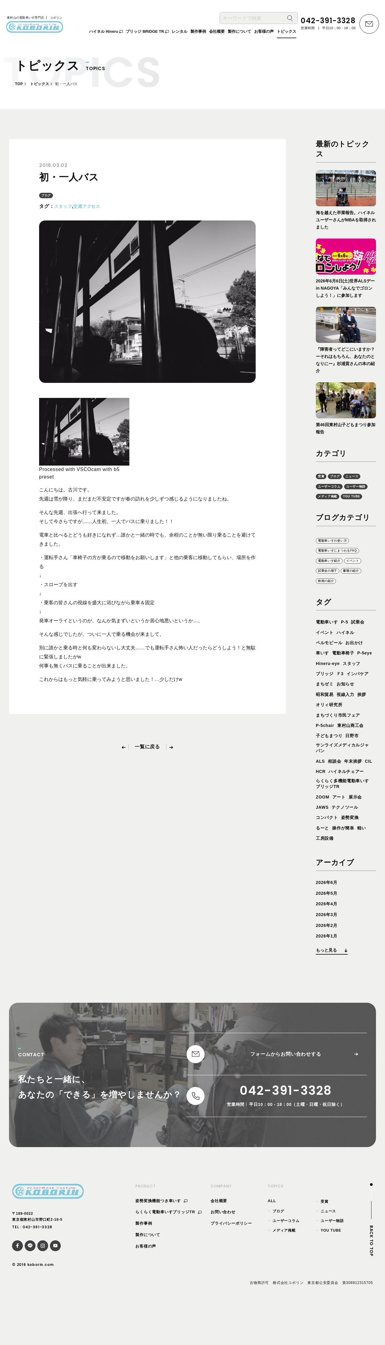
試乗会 (362, 633)
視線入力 (326, 716)
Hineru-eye (349, 674)
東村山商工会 (355, 746)
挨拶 (344, 716)
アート (341, 831)
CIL (320, 794)
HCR (332, 794)
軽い (367, 862)
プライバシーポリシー (231, 1262)
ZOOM (323, 831)
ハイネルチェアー (336, 804)
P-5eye (324, 674)
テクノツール (349, 842)
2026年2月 (328, 959)
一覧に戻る (147, 747)
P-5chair (326, 746)
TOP (19, 84)
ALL (272, 1239)
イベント (360, 571)
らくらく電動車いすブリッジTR (168, 1250)
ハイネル (349, 643)
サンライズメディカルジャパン (343, 770)
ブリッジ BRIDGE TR (147, 33)
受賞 (322, 476)
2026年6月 (328, 917)
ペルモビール (331, 653)
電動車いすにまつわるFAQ (343, 561)
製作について (147, 1273)
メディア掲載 (360, 496)
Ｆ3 (366, 684)
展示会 (360, 831)
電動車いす (328, 633)
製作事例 (143, 1262)
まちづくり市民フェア (341, 736)
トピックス (39, 84)
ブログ (47, 195)
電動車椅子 (346, 664)
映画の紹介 (328, 591)
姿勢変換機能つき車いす (161, 1239)
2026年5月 (328, 927)
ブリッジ (349, 684)
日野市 (356, 757)
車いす (323, 664)
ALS (321, 783)
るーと (323, 862)
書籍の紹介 (358, 581)
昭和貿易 (349, 705)
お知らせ (326, 705)
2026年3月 (328, 949)
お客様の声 (145, 1284)
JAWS (323, 842)
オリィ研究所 (331, 726)
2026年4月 (328, 938)
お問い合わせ (223, 1250)
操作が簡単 (346, 862)
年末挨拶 (357, 783)
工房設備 (326, 873)
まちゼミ (354, 695)
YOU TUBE (329, 506)
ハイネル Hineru (106, 33)
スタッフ (64, 206)
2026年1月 (328, 970)
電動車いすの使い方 (336, 551)
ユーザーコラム (332, 486)
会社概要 (219, 1239)
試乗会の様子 (330, 581)
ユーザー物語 (330, 496)
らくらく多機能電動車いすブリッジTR (343, 817)
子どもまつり (331, 757)
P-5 (348, 633)
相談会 (336, 783)
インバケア (328, 695)
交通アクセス (91, 206)
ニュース (357, 476)
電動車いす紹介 (332, 571)
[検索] (289, 19)
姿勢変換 (354, 852)
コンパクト (328, 852)
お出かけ (359, 653)
